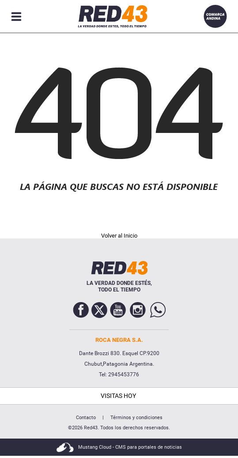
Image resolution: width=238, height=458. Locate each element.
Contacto (86, 417)
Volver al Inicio (119, 235)
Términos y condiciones (136, 417)
